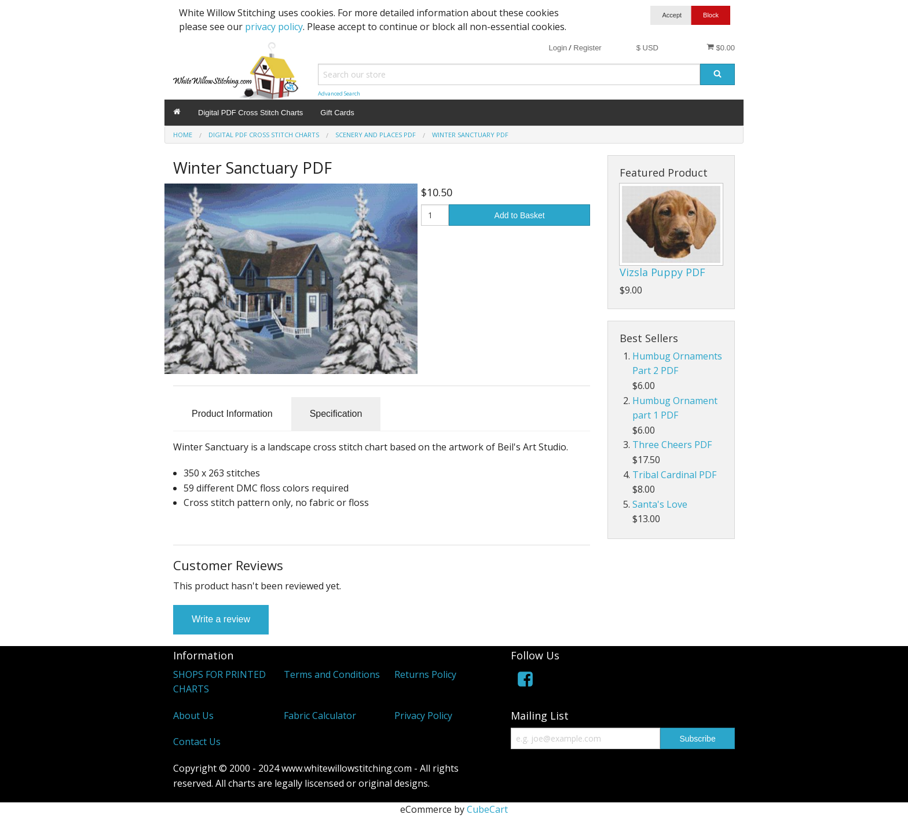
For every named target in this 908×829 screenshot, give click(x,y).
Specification (336, 414)
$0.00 (720, 47)
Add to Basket (520, 215)
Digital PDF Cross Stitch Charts (250, 112)
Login (557, 47)
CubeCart (487, 809)
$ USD (647, 47)
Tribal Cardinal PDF (674, 474)
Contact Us (197, 741)
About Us (193, 715)
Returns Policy (425, 674)
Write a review (221, 619)
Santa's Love (659, 504)
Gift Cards (337, 112)
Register (587, 47)
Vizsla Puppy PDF (662, 272)
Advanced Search (339, 93)
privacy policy (274, 26)
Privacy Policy (423, 715)
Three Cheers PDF (672, 444)
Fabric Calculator (320, 715)
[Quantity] (435, 215)
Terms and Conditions (332, 674)
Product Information (232, 414)
